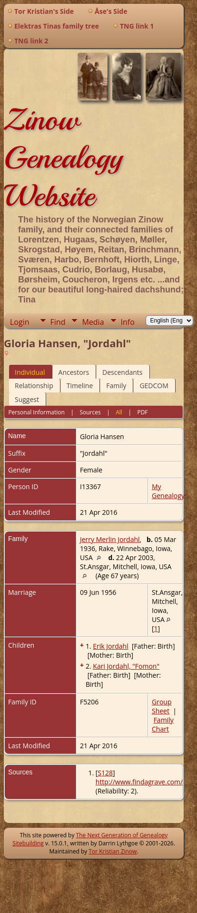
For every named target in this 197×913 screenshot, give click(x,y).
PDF (142, 412)
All (119, 412)
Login (20, 322)
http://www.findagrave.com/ (139, 781)
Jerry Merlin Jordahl (110, 539)
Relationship (34, 385)
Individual (30, 372)
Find (58, 322)
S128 (105, 772)
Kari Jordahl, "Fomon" (126, 666)
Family (116, 385)
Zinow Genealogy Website (63, 157)
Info (128, 322)
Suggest (27, 399)
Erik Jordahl (110, 646)
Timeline (80, 385)
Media (93, 322)
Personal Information (36, 412)
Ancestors (74, 372)
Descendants (122, 372)
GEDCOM (153, 385)
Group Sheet (161, 706)
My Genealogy (168, 491)
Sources (89, 412)
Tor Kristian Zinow (113, 851)
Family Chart (163, 724)
